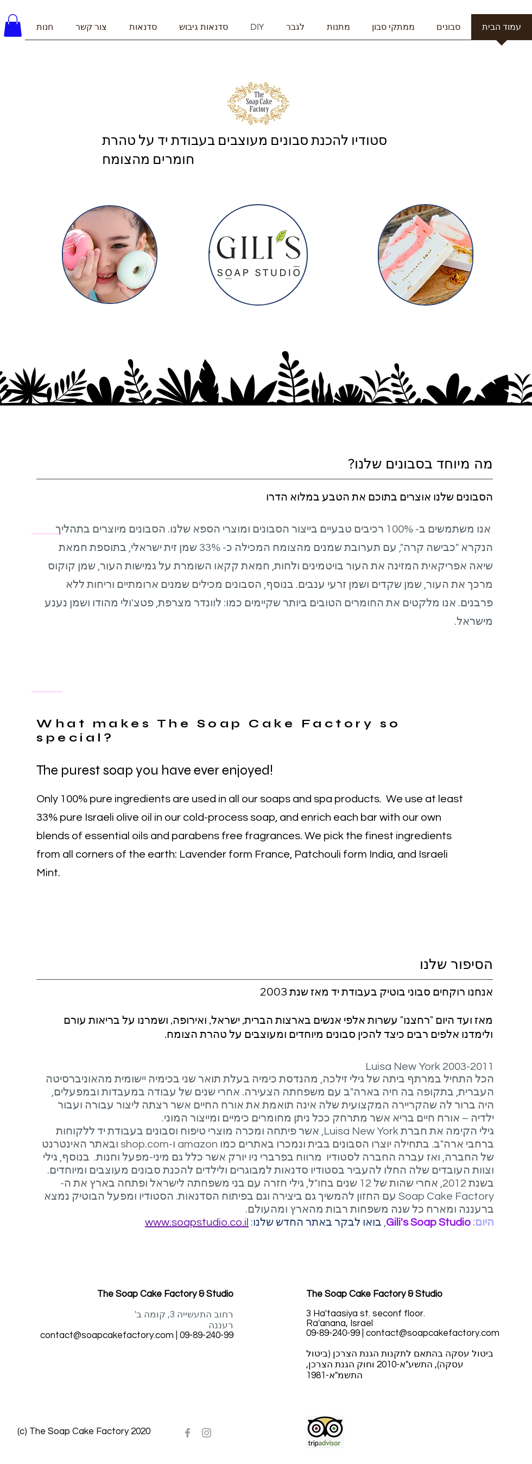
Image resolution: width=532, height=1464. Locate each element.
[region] (109, 254)
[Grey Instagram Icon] (206, 1433)
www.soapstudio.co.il (197, 1222)
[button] (12, 25)
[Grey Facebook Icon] (187, 1433)
